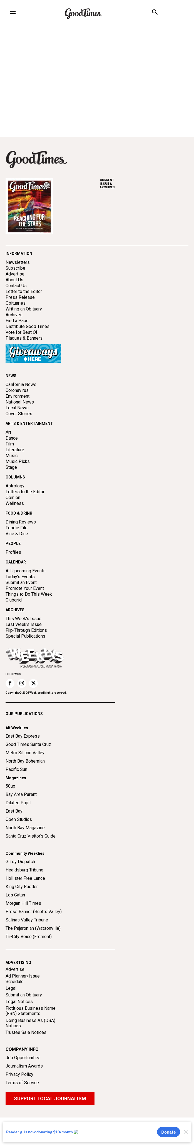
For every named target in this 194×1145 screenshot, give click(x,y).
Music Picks (18, 461)
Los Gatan (15, 895)
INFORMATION (19, 253)
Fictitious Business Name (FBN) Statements (31, 1011)
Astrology (15, 485)
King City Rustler (22, 886)
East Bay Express (23, 736)
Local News (17, 407)
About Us (14, 279)
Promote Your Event (25, 588)
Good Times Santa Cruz (28, 744)
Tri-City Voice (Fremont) (29, 936)
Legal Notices (19, 1001)
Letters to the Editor (25, 491)
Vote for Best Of (22, 332)
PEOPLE (13, 543)
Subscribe (15, 268)
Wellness (15, 503)
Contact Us (16, 285)
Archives (14, 314)
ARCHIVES (144, 183)
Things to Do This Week (29, 594)
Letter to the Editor (24, 291)
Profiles (13, 552)
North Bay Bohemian (25, 761)
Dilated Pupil (18, 802)
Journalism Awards (24, 1066)
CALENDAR (16, 562)
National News (20, 402)
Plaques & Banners (24, 338)
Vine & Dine (17, 533)
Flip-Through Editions (26, 630)
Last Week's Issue (24, 624)
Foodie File (17, 527)
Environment (17, 396)
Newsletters (18, 262)
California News (21, 384)
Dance (12, 438)
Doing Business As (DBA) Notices (30, 1023)
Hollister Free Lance (25, 878)
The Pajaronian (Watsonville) (33, 928)
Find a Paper (18, 320)
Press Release (20, 297)
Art (8, 432)
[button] (155, 13)
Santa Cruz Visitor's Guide (31, 836)
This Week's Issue (23, 618)
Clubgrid (14, 600)
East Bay (14, 811)
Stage (11, 467)
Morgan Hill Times (23, 903)
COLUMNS (15, 477)
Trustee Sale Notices (26, 1032)
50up (10, 786)
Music (12, 455)
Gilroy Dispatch (20, 861)
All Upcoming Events (26, 570)
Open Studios (19, 819)
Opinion (13, 497)
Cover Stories (19, 413)
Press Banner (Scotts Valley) (34, 911)
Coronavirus (17, 390)
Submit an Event (21, 582)
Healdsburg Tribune (24, 870)
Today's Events (20, 576)
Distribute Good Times (27, 326)
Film (10, 444)
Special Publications (25, 636)
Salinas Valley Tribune (27, 920)
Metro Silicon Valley (25, 752)
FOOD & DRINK (19, 513)
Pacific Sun (16, 769)
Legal (11, 988)
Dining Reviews (21, 522)
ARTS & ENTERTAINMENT (29, 423)
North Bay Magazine (25, 827)
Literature (15, 449)
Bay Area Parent (21, 794)
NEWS (11, 376)
